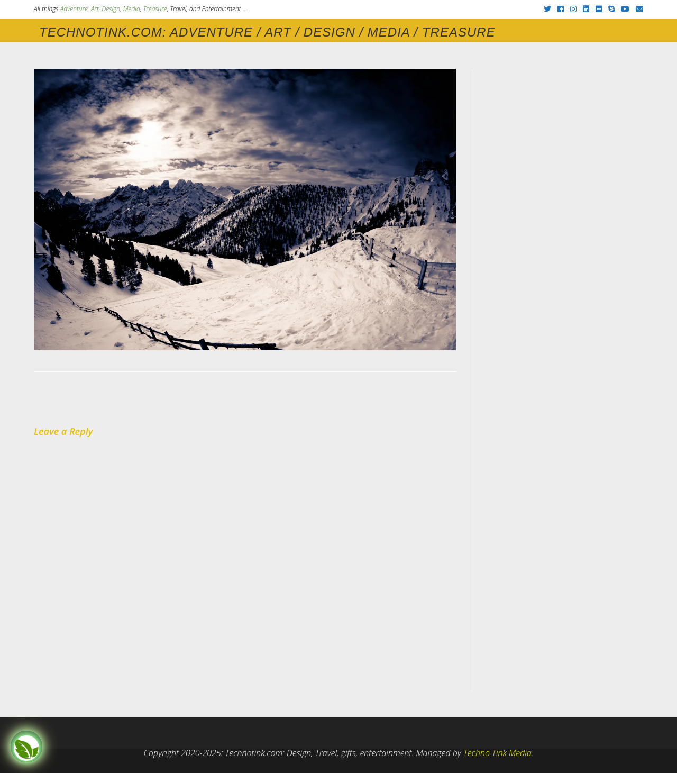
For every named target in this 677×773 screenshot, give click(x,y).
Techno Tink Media (497, 753)
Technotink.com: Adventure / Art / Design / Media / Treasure (267, 32)
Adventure (74, 8)
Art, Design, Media (115, 8)
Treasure (155, 8)
